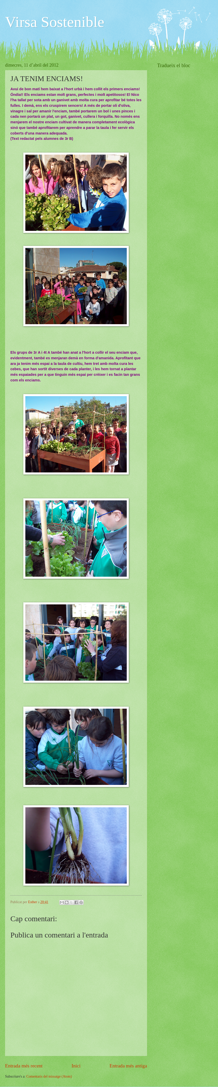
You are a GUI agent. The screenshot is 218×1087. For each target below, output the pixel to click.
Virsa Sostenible (54, 21)
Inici (75, 1065)
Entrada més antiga (128, 1065)
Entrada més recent (24, 1065)
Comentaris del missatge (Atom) (49, 1076)
